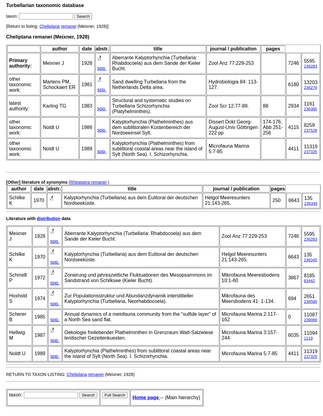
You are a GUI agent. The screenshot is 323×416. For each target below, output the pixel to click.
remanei (68, 26)
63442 (309, 280)
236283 (310, 66)
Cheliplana (49, 26)
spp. (101, 68)
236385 (310, 109)
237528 (310, 130)
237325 (310, 151)
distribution (48, 218)
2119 (308, 338)
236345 (310, 203)
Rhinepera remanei (88, 182)
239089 (310, 320)
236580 (310, 301)
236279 (310, 87)
